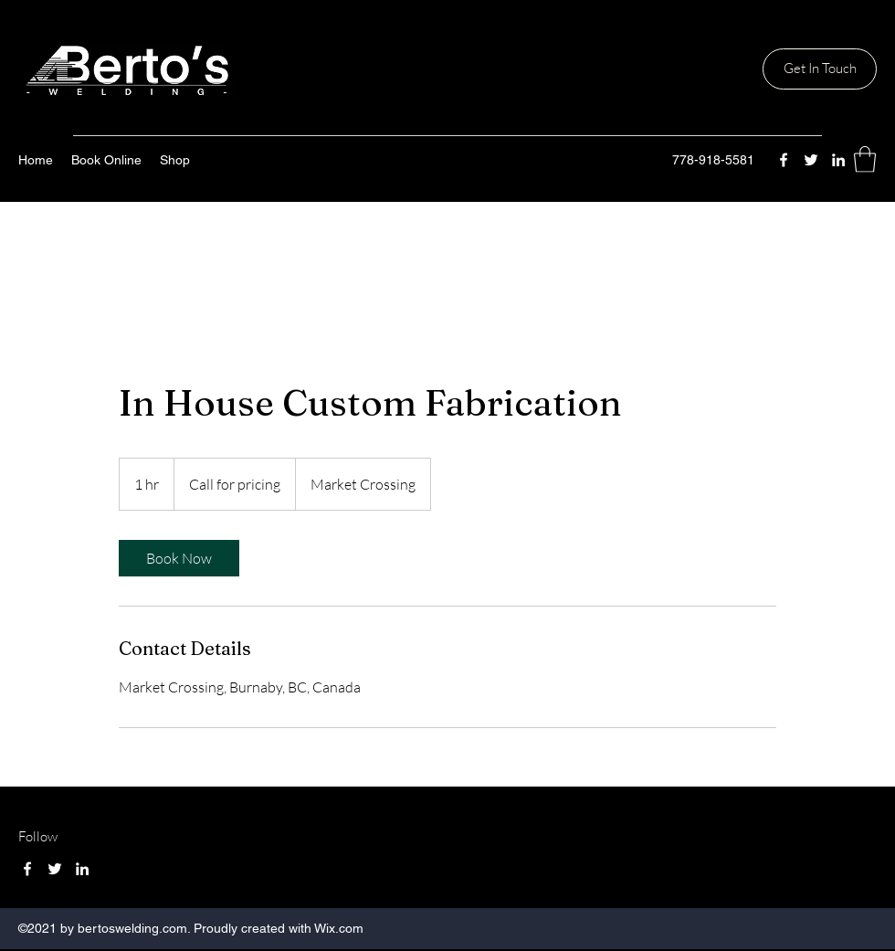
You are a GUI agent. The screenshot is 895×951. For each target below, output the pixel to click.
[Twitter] (811, 160)
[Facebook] (783, 160)
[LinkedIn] (838, 160)
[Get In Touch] (820, 69)
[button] (865, 159)
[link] (179, 558)
